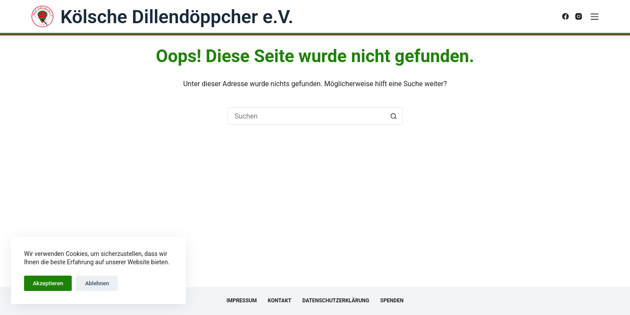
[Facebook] (565, 16)
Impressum (242, 301)
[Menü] (594, 17)
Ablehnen (97, 283)
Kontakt (279, 301)
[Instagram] (578, 16)
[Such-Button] (393, 116)
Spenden (391, 301)
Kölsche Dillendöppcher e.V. (176, 17)
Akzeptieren (48, 283)
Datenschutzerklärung (335, 301)
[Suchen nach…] (306, 116)
